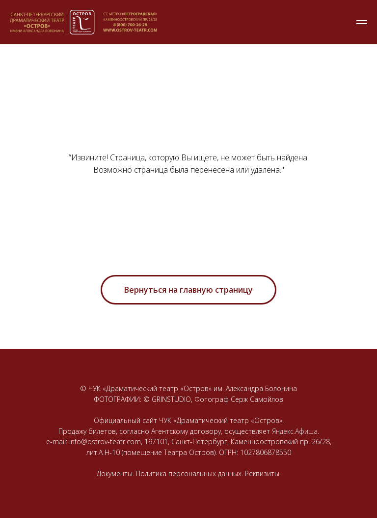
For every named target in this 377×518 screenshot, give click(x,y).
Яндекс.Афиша (295, 431)
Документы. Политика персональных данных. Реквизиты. (189, 473)
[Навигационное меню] (361, 22)
